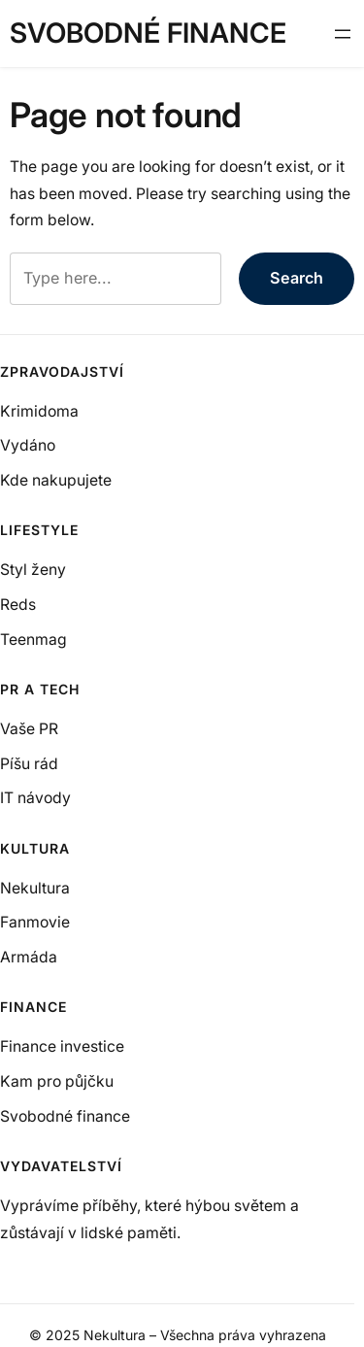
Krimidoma (39, 411)
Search (296, 277)
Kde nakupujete (56, 480)
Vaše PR (29, 729)
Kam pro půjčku (57, 1081)
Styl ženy (33, 569)
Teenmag (33, 639)
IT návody (35, 798)
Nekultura (35, 888)
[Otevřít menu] (342, 34)
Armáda (28, 957)
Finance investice (62, 1046)
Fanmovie (35, 922)
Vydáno (27, 445)
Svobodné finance (148, 33)
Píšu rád (29, 764)
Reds (18, 604)
